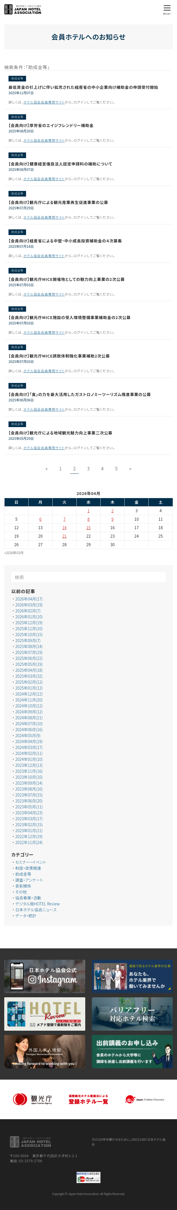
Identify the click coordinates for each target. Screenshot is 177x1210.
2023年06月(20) (29, 801)
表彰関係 (23, 886)
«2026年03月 (14, 552)
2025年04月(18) (29, 670)
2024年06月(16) (29, 729)
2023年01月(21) (29, 830)
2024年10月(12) (29, 706)
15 (88, 527)
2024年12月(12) (29, 694)
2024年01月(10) (29, 759)
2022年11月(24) (29, 842)
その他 (21, 892)
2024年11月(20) (29, 700)
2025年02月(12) (29, 682)
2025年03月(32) (29, 676)
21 (64, 536)
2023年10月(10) (29, 777)
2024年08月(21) (29, 717)
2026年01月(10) (29, 616)
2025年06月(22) (29, 658)
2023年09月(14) (29, 783)
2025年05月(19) (29, 664)
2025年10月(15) (29, 634)
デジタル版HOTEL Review (37, 904)
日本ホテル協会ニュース (36, 909)
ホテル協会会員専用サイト (44, 102)
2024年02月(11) (29, 753)
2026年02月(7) (27, 610)
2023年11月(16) (29, 771)
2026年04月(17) (29, 599)
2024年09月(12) (29, 711)
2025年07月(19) (29, 652)
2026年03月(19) (29, 605)
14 (64, 527)
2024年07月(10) (29, 723)
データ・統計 (25, 915)
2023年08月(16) (29, 789)
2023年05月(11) (29, 806)
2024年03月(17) (29, 747)
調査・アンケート (29, 880)
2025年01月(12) (29, 688)
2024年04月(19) (29, 741)
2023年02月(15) (29, 824)
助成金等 (23, 874)
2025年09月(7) (27, 640)
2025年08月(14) (29, 646)
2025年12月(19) (29, 622)
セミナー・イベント (30, 862)
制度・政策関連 (28, 868)
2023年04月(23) (29, 812)
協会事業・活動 (28, 898)
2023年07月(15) (29, 795)
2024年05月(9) (27, 735)
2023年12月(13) (29, 765)
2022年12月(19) (29, 836)
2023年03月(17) (29, 818)
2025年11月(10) (29, 628)
